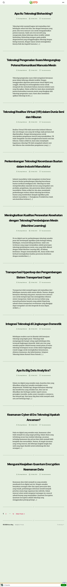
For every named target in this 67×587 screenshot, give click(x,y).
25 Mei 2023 (34, 24)
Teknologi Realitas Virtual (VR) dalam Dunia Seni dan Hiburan (34, 127)
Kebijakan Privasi (20, 576)
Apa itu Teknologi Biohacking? (33, 15)
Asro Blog (11, 576)
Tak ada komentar (46, 24)
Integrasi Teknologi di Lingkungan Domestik (33, 362)
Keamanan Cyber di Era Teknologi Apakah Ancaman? (33, 461)
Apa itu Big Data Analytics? (33, 411)
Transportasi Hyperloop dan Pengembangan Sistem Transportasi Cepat (33, 308)
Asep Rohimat (23, 24)
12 (16, 566)
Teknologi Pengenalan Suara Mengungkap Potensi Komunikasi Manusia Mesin (33, 70)
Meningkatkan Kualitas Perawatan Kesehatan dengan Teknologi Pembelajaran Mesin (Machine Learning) (33, 246)
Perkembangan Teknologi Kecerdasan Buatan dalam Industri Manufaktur (33, 181)
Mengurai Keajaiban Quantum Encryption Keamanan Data (33, 515)
